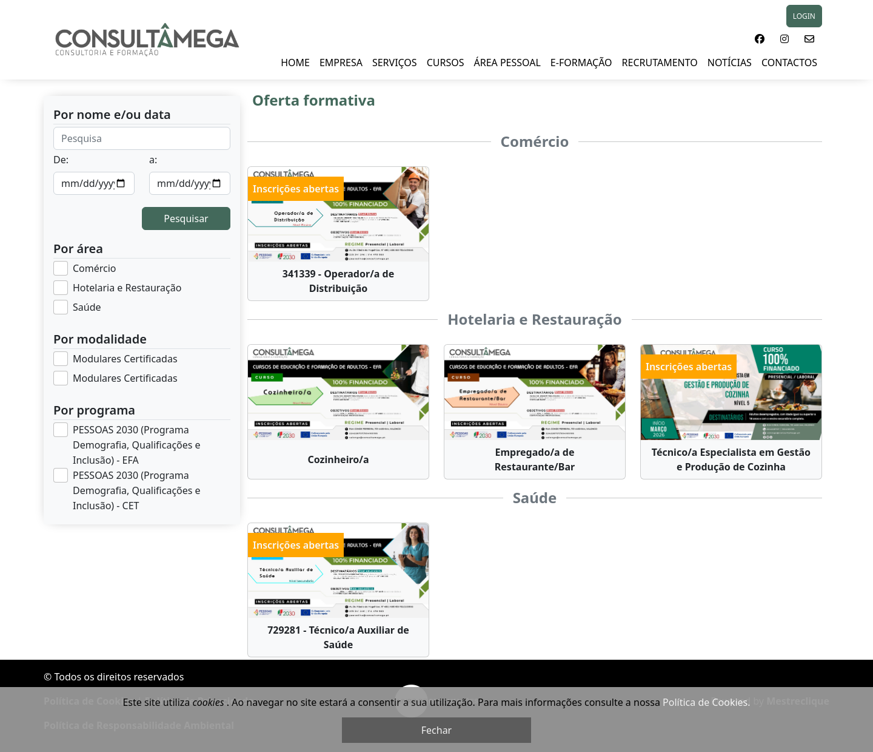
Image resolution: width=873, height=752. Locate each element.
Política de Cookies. (706, 702)
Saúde (87, 307)
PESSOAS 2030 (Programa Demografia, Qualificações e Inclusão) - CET (137, 490)
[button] (760, 39)
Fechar (436, 730)
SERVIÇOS (394, 62)
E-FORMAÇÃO (581, 62)
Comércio (94, 268)
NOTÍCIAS (729, 62)
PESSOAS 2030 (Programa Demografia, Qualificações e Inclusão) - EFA (137, 445)
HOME (295, 62)
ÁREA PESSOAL (506, 62)
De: (61, 159)
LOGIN (804, 16)
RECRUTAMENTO (660, 62)
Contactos (789, 62)
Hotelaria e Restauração (127, 287)
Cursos (445, 62)
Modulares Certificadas (125, 358)
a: (153, 159)
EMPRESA (341, 62)
